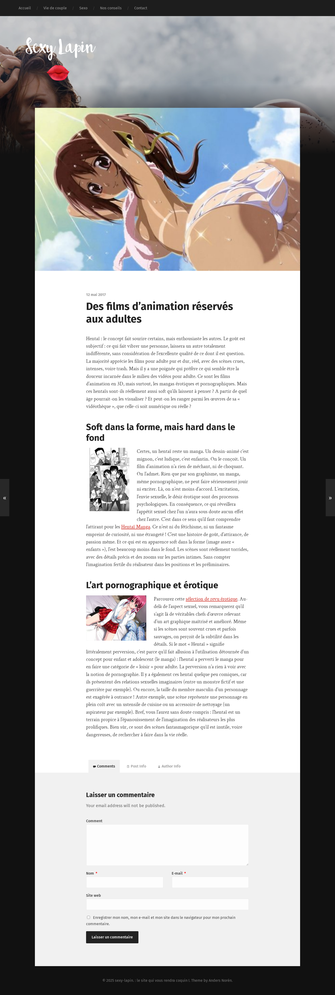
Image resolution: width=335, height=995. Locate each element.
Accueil (25, 8)
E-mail (179, 873)
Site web (93, 895)
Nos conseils (111, 8)
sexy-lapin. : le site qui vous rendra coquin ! (152, 980)
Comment (94, 821)
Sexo (83, 8)
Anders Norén (220, 980)
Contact (140, 8)
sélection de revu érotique (211, 599)
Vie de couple (55, 8)
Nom (91, 873)
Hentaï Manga (135, 526)
